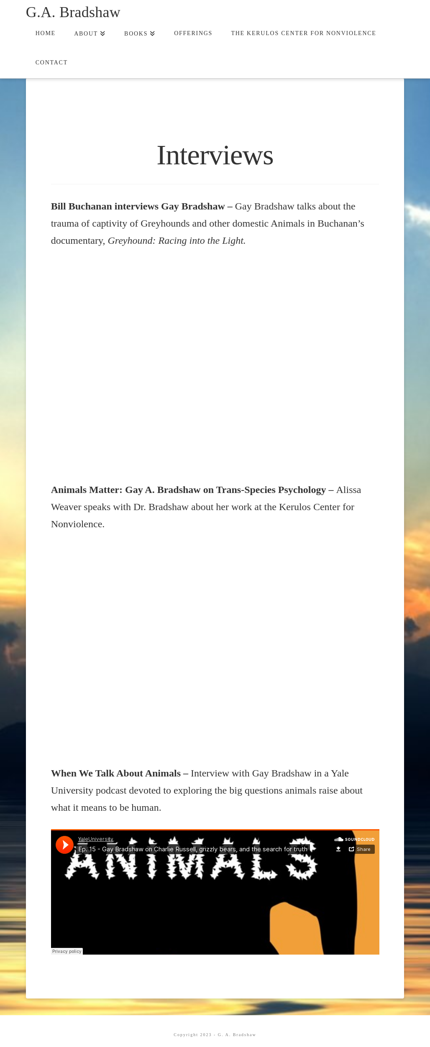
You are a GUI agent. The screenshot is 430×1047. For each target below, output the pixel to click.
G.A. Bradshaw (73, 12)
